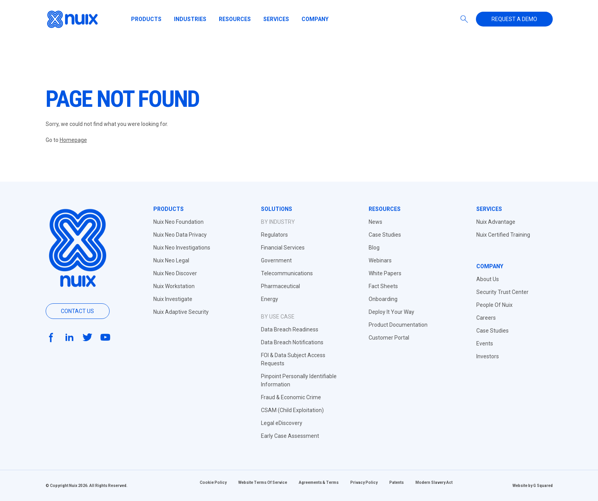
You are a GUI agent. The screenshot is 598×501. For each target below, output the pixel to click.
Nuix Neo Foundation (178, 222)
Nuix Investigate (172, 299)
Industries (190, 19)
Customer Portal (389, 338)
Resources (235, 19)
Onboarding (383, 299)
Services (276, 19)
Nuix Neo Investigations (181, 247)
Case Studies (385, 235)
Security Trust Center (502, 292)
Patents (396, 482)
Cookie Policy (213, 482)
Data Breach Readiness (289, 329)
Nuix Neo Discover (175, 273)
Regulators (274, 235)
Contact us (77, 311)
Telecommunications (287, 273)
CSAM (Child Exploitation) (292, 410)
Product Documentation (398, 325)
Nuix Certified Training (503, 235)
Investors (487, 356)
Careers (486, 318)
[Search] (464, 19)
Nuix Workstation (174, 286)
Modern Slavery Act (433, 482)
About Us (487, 279)
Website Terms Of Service (262, 482)
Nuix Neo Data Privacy (180, 235)
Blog (374, 247)
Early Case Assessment (290, 436)
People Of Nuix (494, 305)
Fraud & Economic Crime (291, 397)
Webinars (380, 260)
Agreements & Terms (319, 482)
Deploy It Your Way (391, 312)
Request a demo (514, 19)
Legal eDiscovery (281, 423)
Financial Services (283, 247)
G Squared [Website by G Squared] (543, 485)
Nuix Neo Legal (171, 260)
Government (276, 260)
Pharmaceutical (280, 286)
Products (146, 19)
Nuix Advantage (495, 222)
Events (484, 343)
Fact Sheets (383, 286)
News (375, 222)
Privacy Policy (364, 482)
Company (315, 19)
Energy (269, 299)
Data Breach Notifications (292, 342)
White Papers (385, 273)
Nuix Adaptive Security (181, 312)
